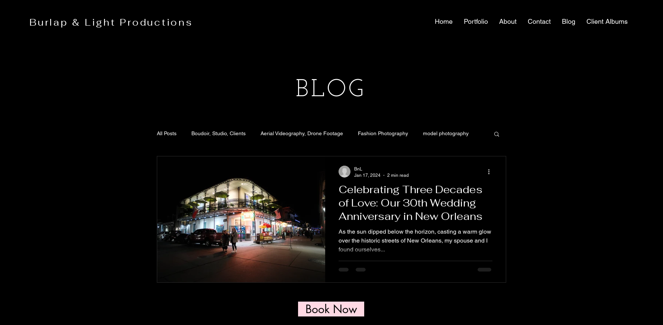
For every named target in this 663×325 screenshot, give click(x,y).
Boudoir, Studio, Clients (218, 133)
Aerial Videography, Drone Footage (302, 133)
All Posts (167, 133)
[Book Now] (331, 309)
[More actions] (491, 171)
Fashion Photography (383, 133)
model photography (446, 133)
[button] (476, 21)
